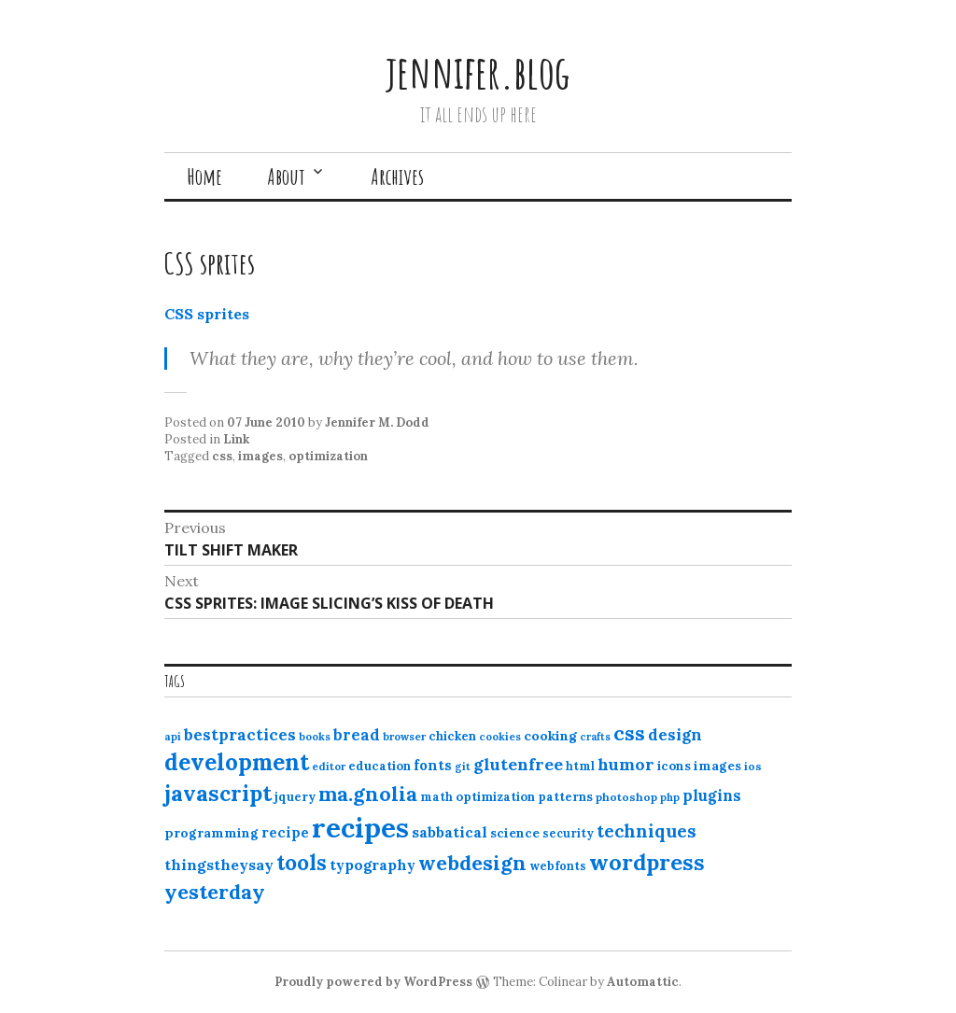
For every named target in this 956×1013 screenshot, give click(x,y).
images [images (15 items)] (717, 765)
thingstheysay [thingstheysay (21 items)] (219, 864)
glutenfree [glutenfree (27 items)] (518, 764)
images (260, 456)
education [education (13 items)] (379, 766)
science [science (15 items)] (515, 832)
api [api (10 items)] (172, 736)
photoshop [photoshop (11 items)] (626, 797)
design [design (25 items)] (675, 735)
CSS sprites (206, 313)
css (222, 456)
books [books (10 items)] (314, 736)
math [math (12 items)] (436, 797)
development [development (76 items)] (236, 762)
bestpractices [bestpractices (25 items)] (240, 735)
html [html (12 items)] (580, 766)
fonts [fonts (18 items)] (433, 765)
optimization (328, 456)
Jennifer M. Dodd (377, 422)
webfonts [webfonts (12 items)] (557, 866)
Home (204, 176)
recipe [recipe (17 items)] (285, 832)
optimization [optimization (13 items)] (495, 797)
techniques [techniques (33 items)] (646, 831)
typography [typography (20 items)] (372, 864)
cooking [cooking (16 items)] (550, 735)
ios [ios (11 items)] (753, 766)
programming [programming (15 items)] (211, 832)
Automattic (643, 982)
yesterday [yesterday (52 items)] (214, 892)
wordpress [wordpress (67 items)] (647, 862)
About (286, 176)
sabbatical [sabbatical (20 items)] (449, 832)
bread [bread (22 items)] (356, 734)
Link (236, 439)
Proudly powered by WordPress (373, 982)
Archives (397, 176)
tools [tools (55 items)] (301, 863)
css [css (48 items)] (629, 733)
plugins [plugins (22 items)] (711, 795)
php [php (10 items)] (670, 797)
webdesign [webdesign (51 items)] (472, 863)
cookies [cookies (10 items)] (500, 736)
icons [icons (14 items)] (674, 765)
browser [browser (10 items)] (404, 736)
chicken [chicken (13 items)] (452, 736)
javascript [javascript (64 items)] (218, 793)
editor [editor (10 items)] (328, 766)
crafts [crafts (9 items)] (595, 736)
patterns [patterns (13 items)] (565, 797)
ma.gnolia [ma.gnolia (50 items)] (367, 794)
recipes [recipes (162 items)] (360, 827)
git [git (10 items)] (463, 766)
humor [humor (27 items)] (626, 764)
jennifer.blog (478, 71)
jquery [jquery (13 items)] (295, 797)
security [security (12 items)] (568, 833)
